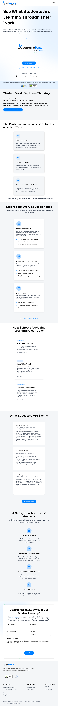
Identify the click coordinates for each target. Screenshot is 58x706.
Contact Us (48, 689)
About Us (48, 686)
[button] (53, 3)
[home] (9, 3)
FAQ (4, 692)
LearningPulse (31, 687)
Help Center (6, 695)
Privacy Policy (16, 703)
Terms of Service (7, 703)
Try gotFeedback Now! (10, 689)
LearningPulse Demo (9, 687)
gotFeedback (30, 689)
